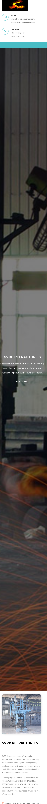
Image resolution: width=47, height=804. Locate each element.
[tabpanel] (23, 369)
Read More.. (22, 381)
